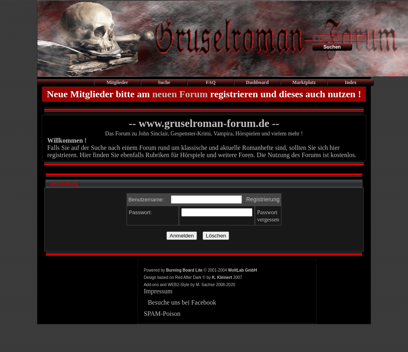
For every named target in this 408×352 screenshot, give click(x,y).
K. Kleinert (222, 277)
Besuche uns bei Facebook (182, 302)
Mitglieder (117, 82)
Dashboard (257, 82)
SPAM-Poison (162, 313)
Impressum (158, 291)
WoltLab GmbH (242, 270)
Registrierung (262, 199)
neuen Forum (180, 94)
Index (351, 82)
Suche (164, 82)
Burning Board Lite (184, 270)
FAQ (210, 82)
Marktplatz (304, 82)
